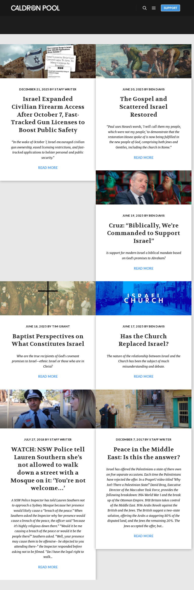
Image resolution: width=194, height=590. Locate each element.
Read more (48, 168)
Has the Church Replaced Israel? (143, 340)
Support (170, 8)
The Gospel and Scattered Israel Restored (143, 106)
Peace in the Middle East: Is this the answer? (143, 453)
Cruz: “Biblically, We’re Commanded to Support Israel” (143, 233)
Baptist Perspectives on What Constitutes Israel (48, 340)
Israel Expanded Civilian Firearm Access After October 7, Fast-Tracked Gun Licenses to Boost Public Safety (48, 114)
